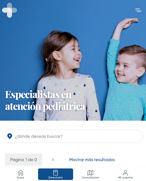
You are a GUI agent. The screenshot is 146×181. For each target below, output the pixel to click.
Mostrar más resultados (92, 159)
